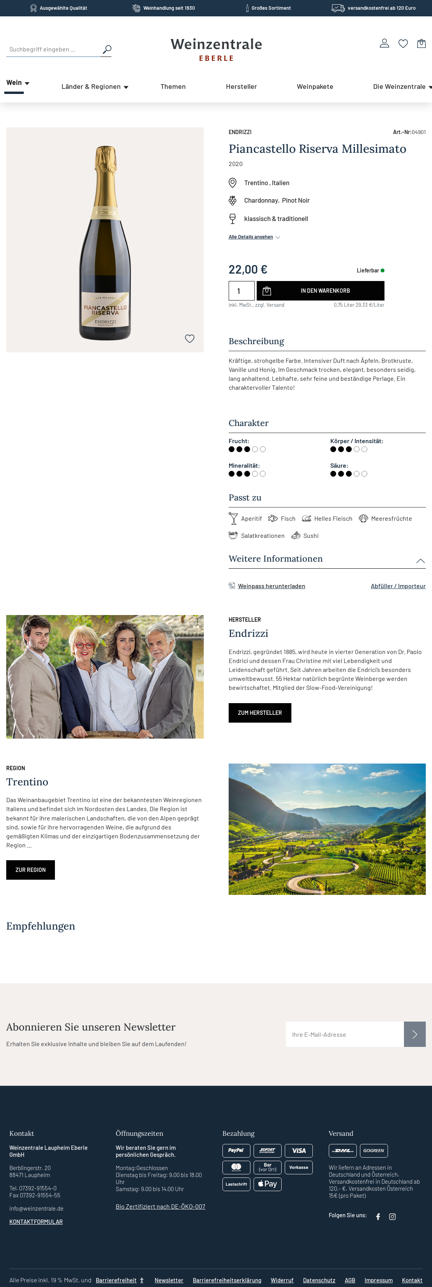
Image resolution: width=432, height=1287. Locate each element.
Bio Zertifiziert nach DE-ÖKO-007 (160, 1206)
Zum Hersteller (260, 712)
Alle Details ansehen (255, 236)
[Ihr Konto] (384, 43)
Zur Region (31, 869)
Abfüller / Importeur (398, 585)
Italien (280, 182)
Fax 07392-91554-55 (34, 1195)
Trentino (256, 182)
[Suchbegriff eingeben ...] (53, 49)
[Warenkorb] (421, 43)
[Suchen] (106, 49)
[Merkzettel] (403, 43)
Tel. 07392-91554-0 (32, 1188)
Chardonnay (261, 200)
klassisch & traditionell (276, 218)
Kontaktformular (36, 1221)
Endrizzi (240, 132)
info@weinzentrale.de (36, 1208)
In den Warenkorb (325, 290)
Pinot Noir (296, 200)
